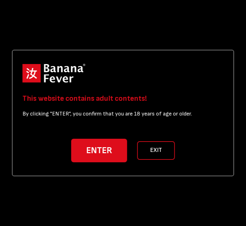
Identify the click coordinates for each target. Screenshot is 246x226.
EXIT (156, 150)
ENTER (99, 150)
